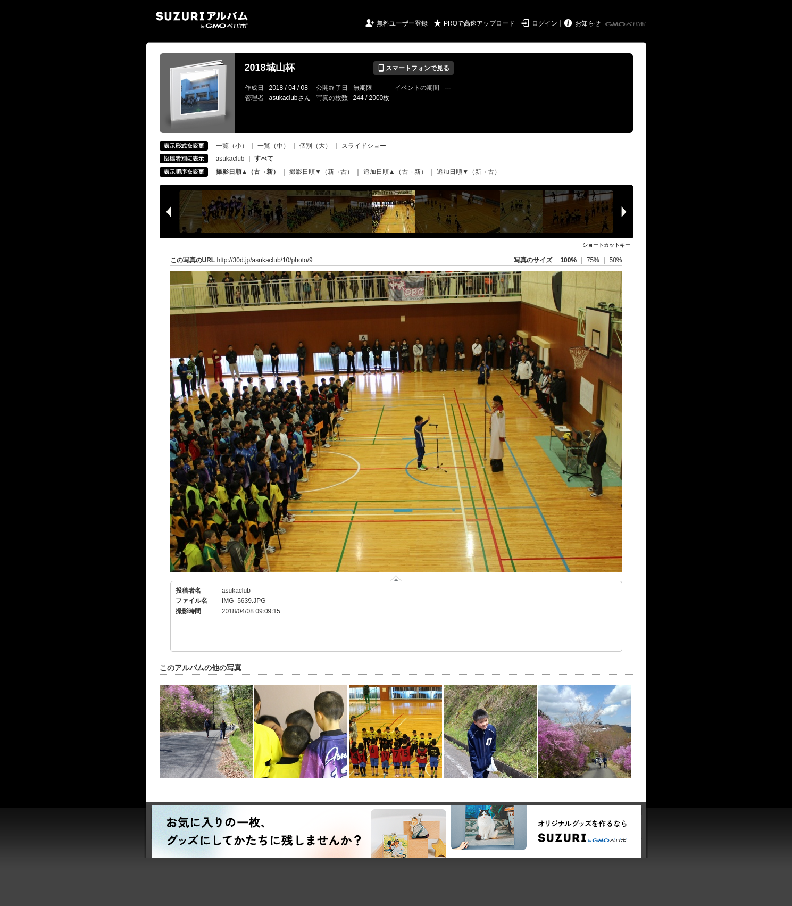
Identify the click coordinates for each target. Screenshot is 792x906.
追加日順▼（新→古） (469, 172)
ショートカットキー (606, 245)
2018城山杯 (270, 67)
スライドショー (363, 145)
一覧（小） (232, 145)
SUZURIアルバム (201, 20)
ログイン (544, 23)
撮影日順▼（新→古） (321, 172)
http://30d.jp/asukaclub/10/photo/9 (265, 260)
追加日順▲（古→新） (395, 172)
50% (615, 260)
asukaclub (230, 158)
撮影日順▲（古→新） (248, 172)
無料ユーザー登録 (402, 23)
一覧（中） (273, 145)
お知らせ (588, 23)
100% (568, 260)
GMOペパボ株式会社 (626, 24)
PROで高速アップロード (479, 23)
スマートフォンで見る (413, 68)
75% (594, 260)
